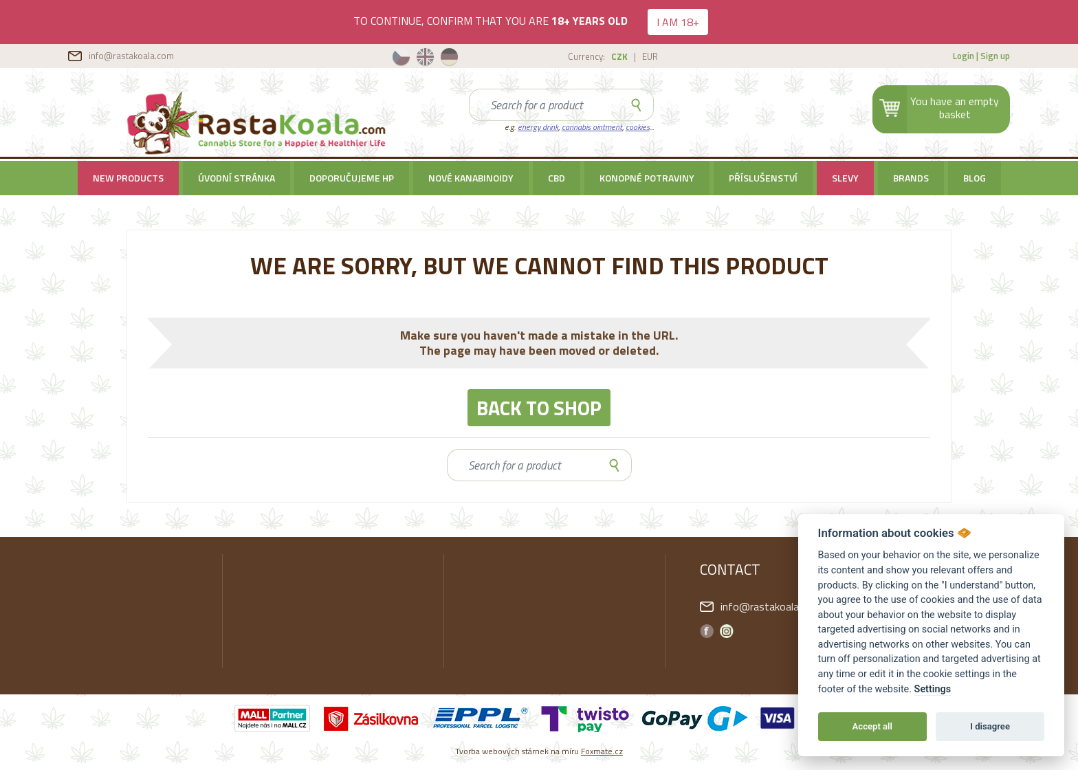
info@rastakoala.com (131, 56)
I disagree (990, 726)
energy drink (538, 126)
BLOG (974, 177)
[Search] (544, 105)
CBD (556, 177)
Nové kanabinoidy (471, 177)
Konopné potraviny (647, 177)
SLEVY (845, 177)
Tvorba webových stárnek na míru (539, 751)
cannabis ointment (592, 126)
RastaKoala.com (258, 123)
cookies (638, 126)
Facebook (707, 631)
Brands (911, 177)
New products (128, 177)
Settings (933, 689)
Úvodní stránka (236, 177)
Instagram (727, 631)
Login (963, 56)
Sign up (995, 56)
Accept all (872, 726)
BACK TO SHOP (539, 408)
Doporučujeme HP (351, 177)
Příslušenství (763, 177)
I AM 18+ (678, 22)
